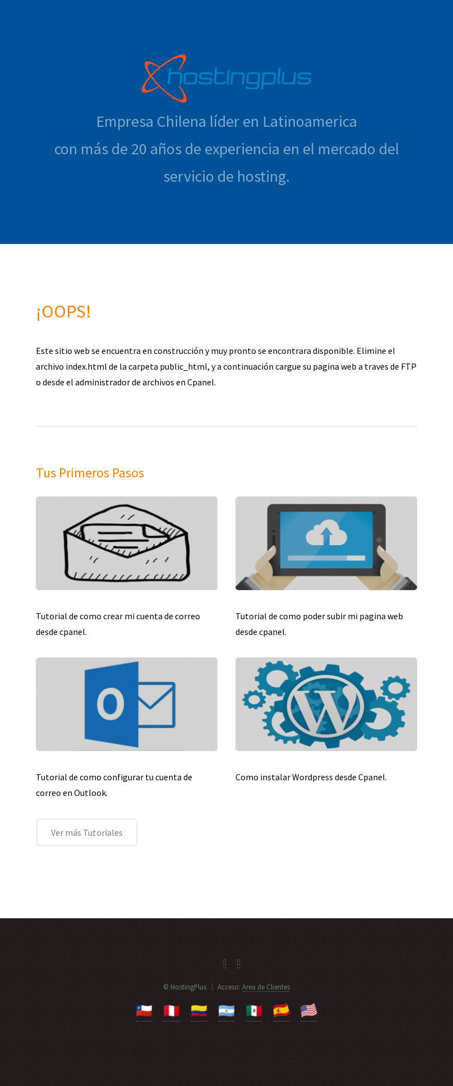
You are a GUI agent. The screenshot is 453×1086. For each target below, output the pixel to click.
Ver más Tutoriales (87, 832)
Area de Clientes (266, 986)
